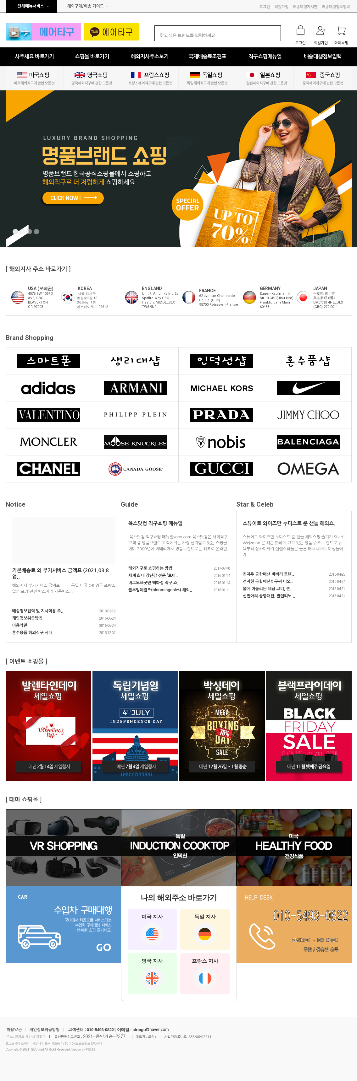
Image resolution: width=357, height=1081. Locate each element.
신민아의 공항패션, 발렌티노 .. (269, 596)
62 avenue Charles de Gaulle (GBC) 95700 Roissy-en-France (218, 300)
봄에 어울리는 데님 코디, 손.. (268, 589)
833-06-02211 (199, 1037)
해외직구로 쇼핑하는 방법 (150, 568)
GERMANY (270, 288)
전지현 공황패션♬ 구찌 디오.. (268, 581)
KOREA (85, 288)
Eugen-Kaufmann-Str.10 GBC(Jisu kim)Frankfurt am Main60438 (276, 300)
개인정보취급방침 (27, 618)
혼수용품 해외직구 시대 (32, 633)
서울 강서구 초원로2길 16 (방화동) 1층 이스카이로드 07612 (92, 300)
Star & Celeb (255, 504)
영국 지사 (152, 974)
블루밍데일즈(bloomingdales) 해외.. (160, 590)
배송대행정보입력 (336, 7)
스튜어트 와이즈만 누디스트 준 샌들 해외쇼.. (290, 523)
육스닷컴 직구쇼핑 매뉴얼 (155, 523)
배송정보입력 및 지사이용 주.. (38, 611)
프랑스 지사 (205, 974)
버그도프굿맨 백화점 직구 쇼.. (154, 583)
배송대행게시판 (305, 7)
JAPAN (320, 288)
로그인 (264, 7)
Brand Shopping (29, 338)
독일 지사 (205, 929)
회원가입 (281, 7)
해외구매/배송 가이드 (85, 6)
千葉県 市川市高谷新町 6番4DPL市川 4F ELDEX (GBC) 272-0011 (328, 300)
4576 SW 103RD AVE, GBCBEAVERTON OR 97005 (40, 300)
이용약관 (19, 625)
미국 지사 (152, 929)
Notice (15, 504)
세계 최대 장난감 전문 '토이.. (153, 575)
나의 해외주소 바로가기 (178, 897)
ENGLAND (152, 288)
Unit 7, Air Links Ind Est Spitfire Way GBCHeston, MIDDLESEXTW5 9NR (160, 300)
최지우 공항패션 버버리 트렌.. (268, 574)
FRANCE (207, 290)
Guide (129, 504)
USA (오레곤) (41, 288)
